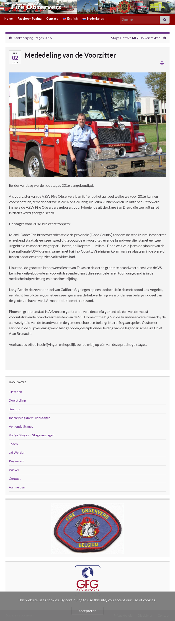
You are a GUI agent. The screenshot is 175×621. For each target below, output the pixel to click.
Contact (52, 18)
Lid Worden (17, 452)
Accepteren (88, 610)
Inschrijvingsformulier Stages (29, 418)
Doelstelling (17, 400)
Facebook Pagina (29, 18)
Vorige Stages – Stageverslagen (31, 435)
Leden (13, 444)
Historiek (15, 392)
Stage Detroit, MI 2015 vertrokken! (136, 38)
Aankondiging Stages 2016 (32, 38)
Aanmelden (17, 487)
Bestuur (15, 409)
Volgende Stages (21, 426)
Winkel (14, 470)
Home (8, 18)
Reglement (17, 461)
